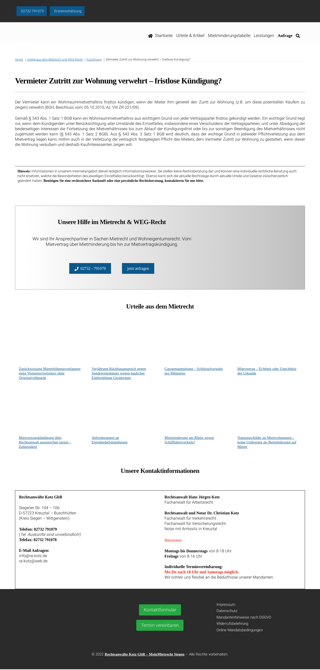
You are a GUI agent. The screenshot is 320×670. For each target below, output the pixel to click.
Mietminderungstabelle (229, 35)
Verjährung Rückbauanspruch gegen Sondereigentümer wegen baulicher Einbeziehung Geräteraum (119, 373)
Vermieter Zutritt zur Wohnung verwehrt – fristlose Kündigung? (118, 81)
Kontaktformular (160, 610)
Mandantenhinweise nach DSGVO (243, 618)
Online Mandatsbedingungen (239, 631)
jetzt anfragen (138, 269)
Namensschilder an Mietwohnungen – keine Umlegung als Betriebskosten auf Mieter (267, 442)
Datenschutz (226, 611)
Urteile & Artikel (190, 35)
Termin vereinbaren (160, 625)
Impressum (225, 605)
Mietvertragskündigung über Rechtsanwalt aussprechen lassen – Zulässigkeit (45, 442)
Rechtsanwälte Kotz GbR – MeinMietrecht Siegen (144, 655)
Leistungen (264, 35)
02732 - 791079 (90, 269)
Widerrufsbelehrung (232, 624)
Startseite (160, 35)
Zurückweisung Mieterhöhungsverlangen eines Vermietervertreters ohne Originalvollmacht (49, 373)
